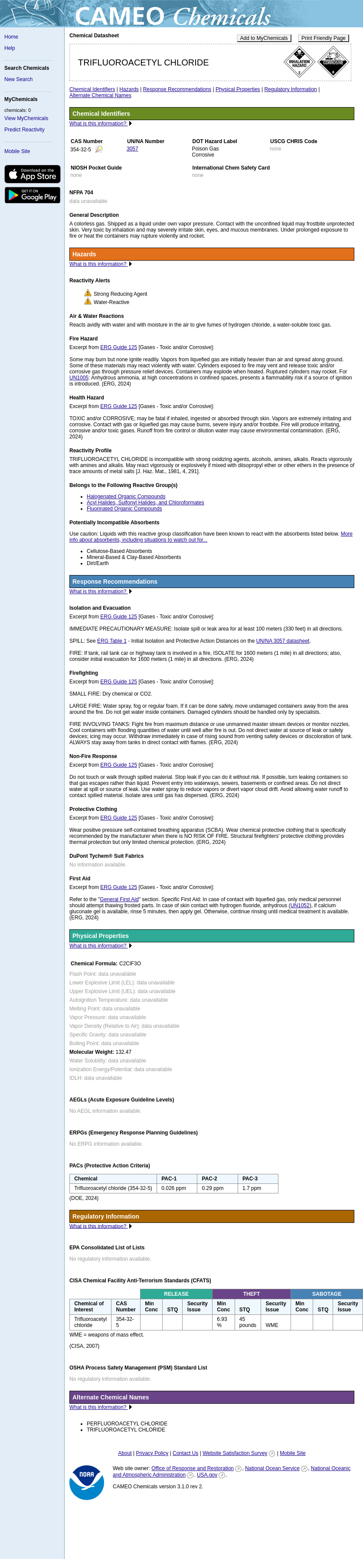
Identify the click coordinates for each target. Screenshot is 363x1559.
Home (11, 37)
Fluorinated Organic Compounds (124, 509)
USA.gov (207, 1475)
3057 (132, 149)
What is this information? (98, 124)
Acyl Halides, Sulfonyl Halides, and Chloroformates (145, 503)
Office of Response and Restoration (192, 1468)
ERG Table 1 (112, 641)
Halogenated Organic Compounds (126, 497)
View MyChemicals (26, 118)
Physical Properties (238, 89)
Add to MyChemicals (264, 38)
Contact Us (185, 1453)
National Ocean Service (272, 1468)
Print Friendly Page (323, 38)
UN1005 (78, 378)
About (124, 1453)
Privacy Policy (152, 1453)
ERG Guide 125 (118, 347)
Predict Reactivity (24, 130)
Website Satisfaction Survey (235, 1453)
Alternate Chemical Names (100, 95)
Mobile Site (17, 151)
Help (9, 48)
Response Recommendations (177, 89)
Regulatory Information (290, 89)
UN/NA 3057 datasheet (283, 641)
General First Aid (119, 899)
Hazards (129, 89)
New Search (18, 79)
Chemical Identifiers (92, 89)
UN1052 (300, 905)
